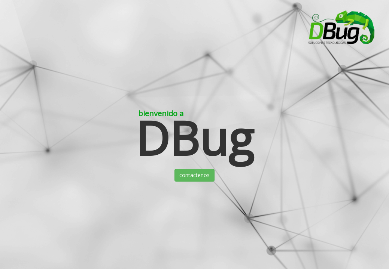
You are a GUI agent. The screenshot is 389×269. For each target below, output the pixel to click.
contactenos (194, 175)
